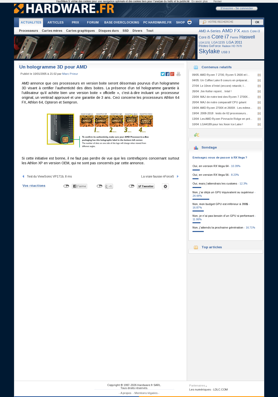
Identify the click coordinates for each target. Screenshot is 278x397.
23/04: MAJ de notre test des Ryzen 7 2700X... (221, 96)
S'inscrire (226, 8)
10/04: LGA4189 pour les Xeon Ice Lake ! (217, 124)
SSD (125, 30)
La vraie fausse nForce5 (160, 176)
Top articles (212, 247)
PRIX (75, 22)
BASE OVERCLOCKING (121, 22)
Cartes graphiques (80, 30)
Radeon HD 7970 (232, 46)
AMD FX (231, 30)
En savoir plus (200, 1)
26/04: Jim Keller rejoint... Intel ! (212, 91)
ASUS (245, 31)
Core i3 (255, 31)
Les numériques (200, 389)
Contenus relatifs (217, 67)
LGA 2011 (234, 42)
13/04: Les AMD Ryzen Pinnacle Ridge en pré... (222, 118)
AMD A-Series (210, 31)
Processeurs (28, 30)
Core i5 (204, 37)
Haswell (247, 37)
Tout (150, 30)
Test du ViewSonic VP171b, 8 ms (47, 176)
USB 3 (225, 52)
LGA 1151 (204, 42)
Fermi (234, 37)
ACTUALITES (31, 22)
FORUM (93, 22)
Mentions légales (146, 393)
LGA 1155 (218, 42)
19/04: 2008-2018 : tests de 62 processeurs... (220, 113)
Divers (137, 30)
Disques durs (108, 30)
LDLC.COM (220, 389)
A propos (125, 393)
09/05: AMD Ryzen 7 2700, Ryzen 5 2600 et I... (221, 74)
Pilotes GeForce (210, 46)
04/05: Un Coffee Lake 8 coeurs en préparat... (220, 80)
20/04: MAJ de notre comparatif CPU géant (219, 102)
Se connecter (244, 8)
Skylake (209, 51)
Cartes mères (52, 30)
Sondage (209, 147)
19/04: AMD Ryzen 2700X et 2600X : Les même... (222, 107)
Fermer (218, 1)
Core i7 (220, 37)
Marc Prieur (70, 73)
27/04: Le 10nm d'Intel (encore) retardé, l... (219, 85)
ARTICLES (56, 22)
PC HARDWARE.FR (157, 22)
